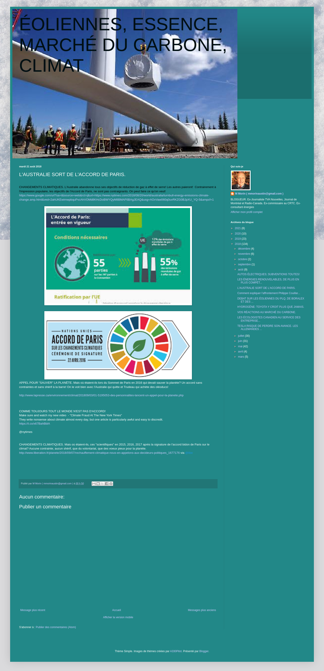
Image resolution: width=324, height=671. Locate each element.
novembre (244, 253)
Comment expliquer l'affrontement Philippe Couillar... (268, 293)
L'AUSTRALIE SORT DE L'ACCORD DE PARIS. (266, 288)
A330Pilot (176, 651)
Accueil (116, 610)
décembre (244, 248)
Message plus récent (32, 610)
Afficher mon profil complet (247, 212)
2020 (238, 233)
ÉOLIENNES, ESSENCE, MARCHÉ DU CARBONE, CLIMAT (123, 44)
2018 (238, 244)
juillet (241, 335)
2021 (238, 228)
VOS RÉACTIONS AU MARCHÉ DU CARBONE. (266, 312)
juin (240, 341)
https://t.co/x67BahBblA (34, 423)
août (241, 269)
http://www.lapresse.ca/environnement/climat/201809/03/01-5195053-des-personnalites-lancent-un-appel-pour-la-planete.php (101, 395)
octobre (243, 259)
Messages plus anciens (202, 610)
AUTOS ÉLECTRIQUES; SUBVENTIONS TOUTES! (268, 274)
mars (241, 356)
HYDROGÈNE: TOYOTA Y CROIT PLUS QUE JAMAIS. (270, 306)
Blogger (204, 651)
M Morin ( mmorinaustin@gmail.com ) (259, 193)
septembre (245, 264)
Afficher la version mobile (118, 617)
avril (241, 351)
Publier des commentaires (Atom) (56, 627)
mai (240, 346)
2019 (238, 238)
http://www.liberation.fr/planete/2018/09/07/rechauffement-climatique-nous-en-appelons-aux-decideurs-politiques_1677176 (99, 452)
